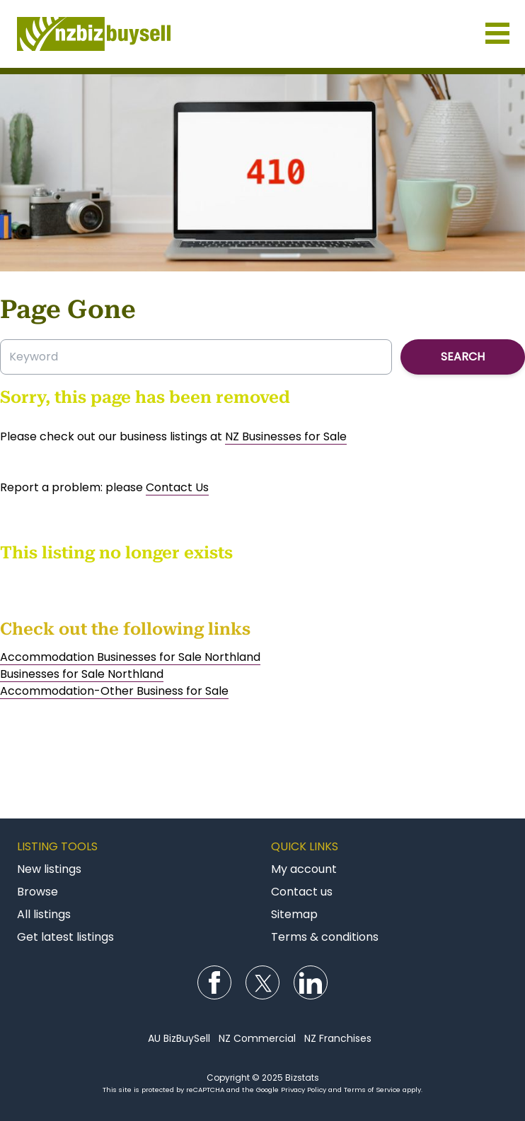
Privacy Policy (303, 1089)
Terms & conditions (325, 937)
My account (304, 869)
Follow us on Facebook (214, 982)
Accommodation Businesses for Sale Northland (130, 657)
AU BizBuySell (179, 1038)
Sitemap (294, 914)
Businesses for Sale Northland (81, 674)
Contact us (302, 892)
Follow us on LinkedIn (311, 982)
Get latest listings (65, 937)
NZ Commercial (257, 1038)
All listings (44, 914)
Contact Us (177, 487)
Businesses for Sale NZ (262, 34)
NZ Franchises (337, 1038)
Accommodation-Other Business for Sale (114, 691)
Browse (37, 892)
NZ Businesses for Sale (286, 436)
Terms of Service (372, 1089)
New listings (49, 869)
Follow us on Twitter (262, 982)
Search (463, 356)
